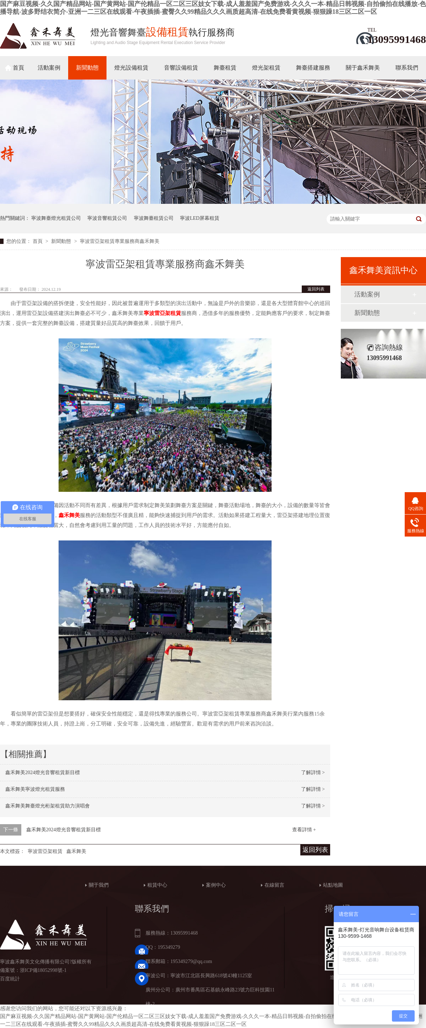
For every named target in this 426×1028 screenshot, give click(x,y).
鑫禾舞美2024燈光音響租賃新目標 (42, 772)
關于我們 (99, 885)
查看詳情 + (304, 829)
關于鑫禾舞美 (363, 68)
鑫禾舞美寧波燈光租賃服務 (35, 789)
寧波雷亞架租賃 (45, 851)
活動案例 (49, 68)
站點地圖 (333, 885)
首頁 (18, 68)
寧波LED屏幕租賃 (199, 218)
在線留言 (274, 885)
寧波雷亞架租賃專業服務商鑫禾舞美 (119, 241)
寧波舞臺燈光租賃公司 (56, 218)
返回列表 (315, 289)
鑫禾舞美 (76, 851)
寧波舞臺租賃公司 (154, 218)
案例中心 (216, 885)
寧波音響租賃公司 (107, 218)
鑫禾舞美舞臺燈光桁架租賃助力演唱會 (47, 806)
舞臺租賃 (225, 68)
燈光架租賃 (266, 68)
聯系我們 (406, 68)
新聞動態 (87, 68)
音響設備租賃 (181, 68)
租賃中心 (157, 885)
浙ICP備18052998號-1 (43, 970)
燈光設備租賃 (131, 68)
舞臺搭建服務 (313, 68)
